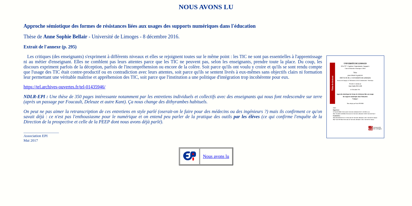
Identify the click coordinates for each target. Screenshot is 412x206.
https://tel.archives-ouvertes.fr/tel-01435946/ (64, 86)
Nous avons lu (216, 156)
